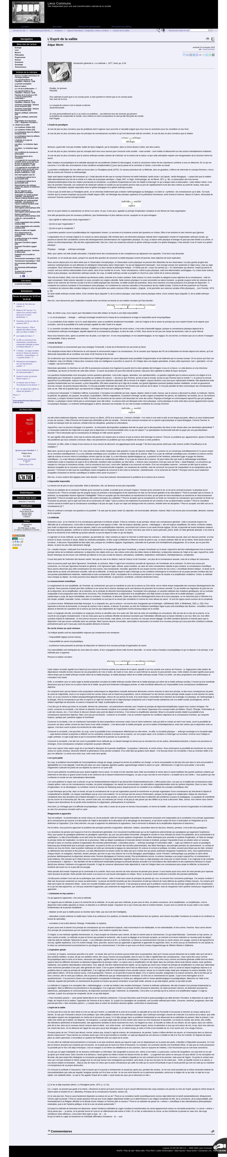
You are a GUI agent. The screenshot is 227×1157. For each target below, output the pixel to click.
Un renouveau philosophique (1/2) (26, 268)
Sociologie (19, 65)
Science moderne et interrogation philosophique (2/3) (27, 211)
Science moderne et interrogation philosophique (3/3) (27, 207)
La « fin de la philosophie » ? (26, 89)
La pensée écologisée (23, 84)
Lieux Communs (59, 3)
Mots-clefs (140, 1151)
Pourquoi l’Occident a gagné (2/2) (26, 243)
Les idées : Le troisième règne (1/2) (26, 149)
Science (18, 60)
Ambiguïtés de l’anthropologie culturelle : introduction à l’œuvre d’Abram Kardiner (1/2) (26, 202)
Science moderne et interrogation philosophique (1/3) (27, 215)
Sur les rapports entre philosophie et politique (24, 191)
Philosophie (19, 55)
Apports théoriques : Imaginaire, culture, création (88, 30)
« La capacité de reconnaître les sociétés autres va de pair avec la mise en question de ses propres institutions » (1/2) (27, 170)
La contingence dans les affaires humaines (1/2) (27, 137)
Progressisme (20, 57)
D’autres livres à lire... (26, 464)
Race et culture (20, 86)
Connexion (203, 1151)
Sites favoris (180, 1151)
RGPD (119, 1151)
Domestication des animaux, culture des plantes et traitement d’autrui (27, 187)
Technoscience (20, 67)
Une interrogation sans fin (25, 175)
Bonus (15, 395)
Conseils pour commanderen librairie (26, 460)
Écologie (18, 48)
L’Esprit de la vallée (121, 30)
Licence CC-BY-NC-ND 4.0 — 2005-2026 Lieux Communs (188, 1148)
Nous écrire (192, 1151)
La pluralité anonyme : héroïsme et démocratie (27, 251)
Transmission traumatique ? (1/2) (27, 261)
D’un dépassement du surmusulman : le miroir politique (24, 234)
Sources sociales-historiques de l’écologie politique (27, 76)
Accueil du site (19, 30)
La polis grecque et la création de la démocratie (26, 239)
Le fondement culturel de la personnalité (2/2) (25, 178)
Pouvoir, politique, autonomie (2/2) (26, 113)
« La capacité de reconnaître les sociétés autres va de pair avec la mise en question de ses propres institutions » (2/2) (27, 163)
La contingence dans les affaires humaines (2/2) (27, 133)
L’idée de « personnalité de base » (25, 219)
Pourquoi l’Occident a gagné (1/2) (26, 247)
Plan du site (129, 1151)
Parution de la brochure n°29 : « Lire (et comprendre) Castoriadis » (26, 96)
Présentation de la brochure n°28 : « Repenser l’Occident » (26, 121)
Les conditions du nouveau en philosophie (26, 153)
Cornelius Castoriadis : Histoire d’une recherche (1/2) (27, 109)
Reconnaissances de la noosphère (23, 157)
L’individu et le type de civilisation (23, 141)
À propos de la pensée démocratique (23, 272)
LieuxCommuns (208, 49)
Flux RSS (150, 1151)
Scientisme (19, 62)
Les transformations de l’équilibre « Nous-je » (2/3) (25, 92)
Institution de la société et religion (25, 255)
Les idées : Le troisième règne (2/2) (26, 145)
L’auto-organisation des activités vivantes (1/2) (27, 227)
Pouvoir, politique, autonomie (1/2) (26, 117)
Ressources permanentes (89, 27)
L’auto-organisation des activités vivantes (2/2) (27, 223)
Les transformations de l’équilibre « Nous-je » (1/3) (25, 101)
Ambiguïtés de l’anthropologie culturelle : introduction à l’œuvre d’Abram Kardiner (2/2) (26, 196)
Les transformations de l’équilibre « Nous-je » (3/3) (25, 80)
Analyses (59, 30)
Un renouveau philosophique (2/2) (26, 264)
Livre (17, 50)
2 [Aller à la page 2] (27, 276)
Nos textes (57, 27)
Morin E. (18, 52)
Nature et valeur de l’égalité (25, 230)
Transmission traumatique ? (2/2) (27, 258)
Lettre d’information (164, 1151)
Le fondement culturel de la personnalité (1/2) (25, 182)
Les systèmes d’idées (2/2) (25, 127)
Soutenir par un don (219, 1146)
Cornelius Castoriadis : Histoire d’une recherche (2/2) (27, 105)
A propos (25, 27)
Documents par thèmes (122, 27)
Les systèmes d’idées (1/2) (25, 130)
